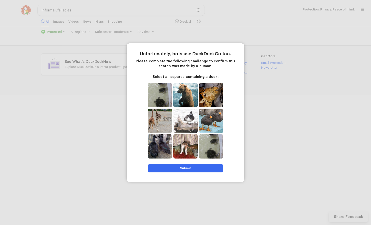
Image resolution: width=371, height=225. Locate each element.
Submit (185, 168)
